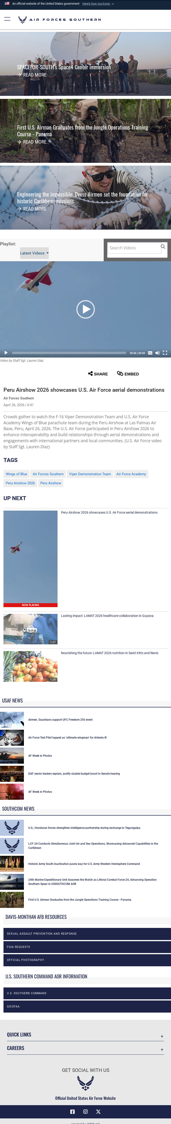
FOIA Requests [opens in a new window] (18, 947)
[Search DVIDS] (134, 247)
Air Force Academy (131, 474)
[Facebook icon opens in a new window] (72, 1111)
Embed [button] (128, 373)
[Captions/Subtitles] (150, 353)
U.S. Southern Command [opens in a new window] (27, 993)
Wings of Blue (16, 474)
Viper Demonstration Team (90, 474)
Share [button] (98, 373)
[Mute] (157, 353)
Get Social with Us (85, 1070)
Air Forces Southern (48, 474)
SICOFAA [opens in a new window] (13, 1006)
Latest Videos (32, 253)
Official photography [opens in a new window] (25, 960)
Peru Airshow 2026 (20, 483)
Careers (15, 1047)
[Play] (6, 353)
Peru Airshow (50, 483)
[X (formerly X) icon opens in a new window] (98, 1111)
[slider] (69, 353)
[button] (98, 3)
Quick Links (19, 1034)
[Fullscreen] (165, 353)
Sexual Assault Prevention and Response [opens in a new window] (42, 933)
